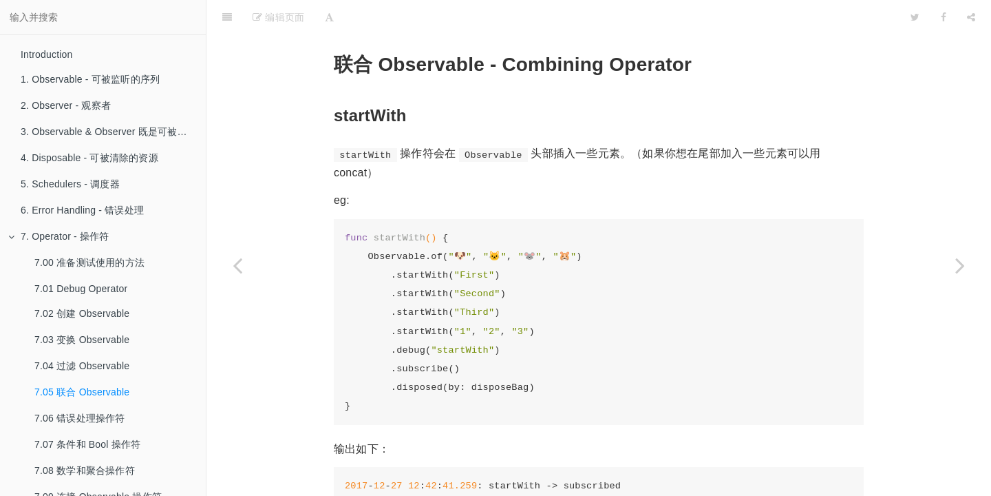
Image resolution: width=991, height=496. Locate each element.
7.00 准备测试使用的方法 (89, 262)
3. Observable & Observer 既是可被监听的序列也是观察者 (113, 131)
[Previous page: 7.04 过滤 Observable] (237, 265)
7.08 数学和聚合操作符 (84, 470)
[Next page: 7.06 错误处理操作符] (960, 265)
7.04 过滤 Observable (81, 365)
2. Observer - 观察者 (66, 105)
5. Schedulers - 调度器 (70, 183)
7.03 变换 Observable (81, 339)
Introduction (47, 54)
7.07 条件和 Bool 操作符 (87, 444)
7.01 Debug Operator (80, 288)
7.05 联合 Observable (81, 391)
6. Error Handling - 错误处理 (82, 210)
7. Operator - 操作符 (58, 236)
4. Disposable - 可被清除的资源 (89, 157)
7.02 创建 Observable (81, 313)
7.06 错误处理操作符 (79, 418)
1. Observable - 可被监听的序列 (90, 79)
